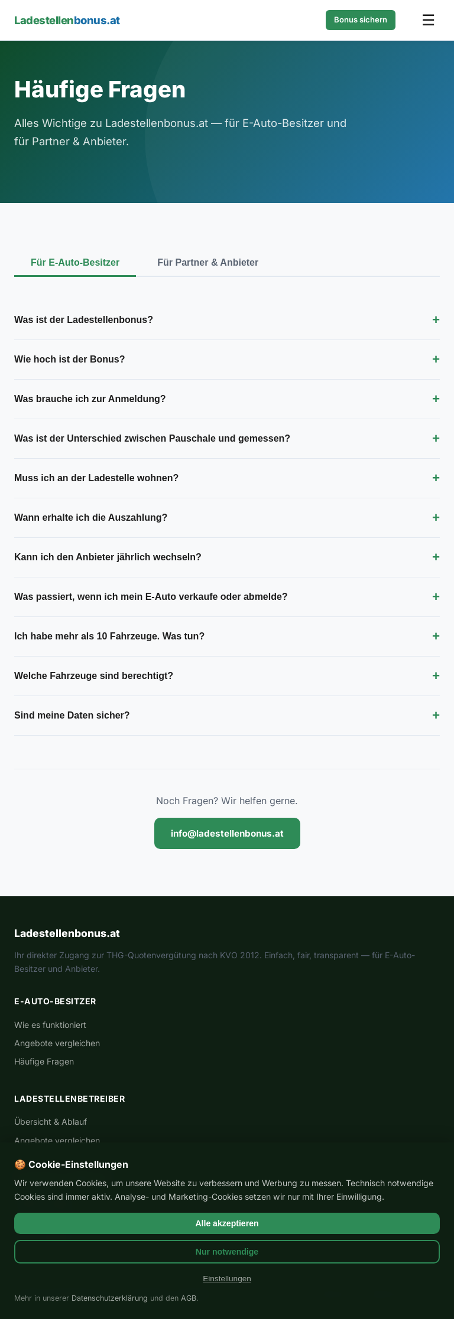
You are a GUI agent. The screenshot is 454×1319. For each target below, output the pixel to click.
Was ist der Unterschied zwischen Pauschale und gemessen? (227, 438)
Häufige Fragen (44, 1061)
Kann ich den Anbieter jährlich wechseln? (227, 557)
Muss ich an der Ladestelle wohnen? (227, 478)
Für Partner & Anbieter (207, 262)
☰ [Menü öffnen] (428, 20)
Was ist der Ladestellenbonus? (227, 320)
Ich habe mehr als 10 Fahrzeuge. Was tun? (227, 636)
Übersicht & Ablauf (50, 1121)
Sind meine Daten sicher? (227, 715)
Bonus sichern (360, 19)
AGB (188, 1298)
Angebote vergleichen (57, 1043)
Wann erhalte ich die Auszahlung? (227, 517)
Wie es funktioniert (50, 1025)
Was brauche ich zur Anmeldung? (227, 399)
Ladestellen (67, 20)
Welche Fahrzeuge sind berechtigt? (227, 676)
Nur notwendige (227, 1251)
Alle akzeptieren (226, 1223)
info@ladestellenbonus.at (227, 833)
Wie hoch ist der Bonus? (227, 359)
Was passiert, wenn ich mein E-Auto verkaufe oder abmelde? (227, 597)
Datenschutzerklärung (110, 1298)
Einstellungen (227, 1278)
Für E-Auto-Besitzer (75, 262)
